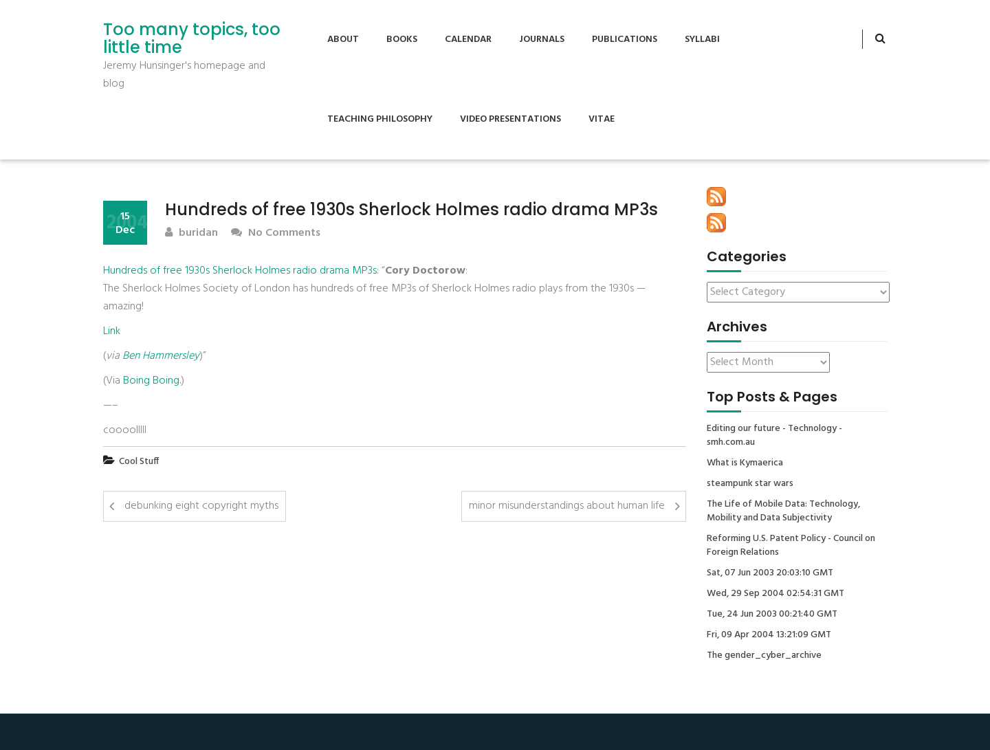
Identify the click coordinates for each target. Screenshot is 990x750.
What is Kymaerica (745, 463)
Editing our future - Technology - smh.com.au (774, 436)
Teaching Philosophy (379, 119)
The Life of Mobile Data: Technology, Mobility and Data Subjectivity (783, 511)
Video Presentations (510, 119)
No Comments (275, 233)
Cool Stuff (139, 462)
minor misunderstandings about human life (567, 506)
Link (111, 331)
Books (401, 39)
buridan (191, 233)
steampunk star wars (750, 484)
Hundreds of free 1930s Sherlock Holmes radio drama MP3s (240, 271)
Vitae (601, 119)
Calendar (468, 39)
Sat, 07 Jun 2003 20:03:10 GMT (770, 573)
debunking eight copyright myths (201, 506)
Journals (541, 39)
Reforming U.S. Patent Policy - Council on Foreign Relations (791, 546)
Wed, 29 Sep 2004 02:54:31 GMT (775, 594)
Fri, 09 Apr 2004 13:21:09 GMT (769, 635)
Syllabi (702, 39)
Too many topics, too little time (191, 39)
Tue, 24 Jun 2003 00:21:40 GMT (772, 614)
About (343, 39)
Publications (624, 39)
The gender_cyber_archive (764, 656)
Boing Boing (151, 381)
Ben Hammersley (160, 356)
